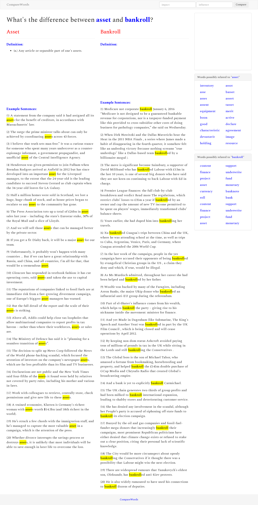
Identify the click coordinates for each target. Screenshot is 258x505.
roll (202, 197)
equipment (208, 111)
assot (229, 85)
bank (229, 197)
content (205, 165)
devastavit (207, 136)
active (230, 117)
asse (203, 92)
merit (229, 111)
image (230, 136)
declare (231, 124)
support (231, 165)
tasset (230, 104)
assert (230, 98)
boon (203, 117)
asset (103, 20)
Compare (241, 4)
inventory (207, 85)
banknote (232, 191)
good (203, 124)
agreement (233, 130)
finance (205, 172)
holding (205, 143)
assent (204, 104)
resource (232, 143)
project (205, 178)
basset (230, 92)
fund (229, 178)
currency (206, 191)
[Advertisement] (50, 80)
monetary (232, 184)
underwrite (234, 172)
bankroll (137, 20)
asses (203, 98)
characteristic (210, 130)
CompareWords (18, 4)
